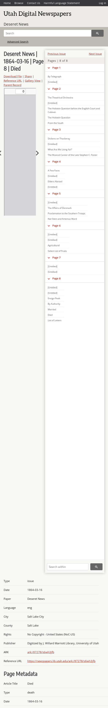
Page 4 (56, 161)
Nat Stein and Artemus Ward (62, 218)
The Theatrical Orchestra (60, 97)
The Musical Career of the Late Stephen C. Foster (72, 154)
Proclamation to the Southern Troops (66, 213)
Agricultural (54, 245)
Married (52, 309)
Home (7, 3)
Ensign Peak (54, 298)
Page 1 (56, 67)
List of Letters (54, 320)
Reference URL (13, 80)
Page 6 (56, 225)
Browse (18, 3)
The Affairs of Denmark (60, 207)
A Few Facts (54, 170)
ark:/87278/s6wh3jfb (40, 652)
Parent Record (12, 85)
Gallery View (32, 80)
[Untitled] (52, 103)
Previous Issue (57, 54)
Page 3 (56, 129)
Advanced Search (17, 41)
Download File (13, 76)
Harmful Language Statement (62, 3)
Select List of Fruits (57, 251)
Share (28, 76)
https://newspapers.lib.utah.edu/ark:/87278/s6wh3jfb (61, 661)
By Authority (54, 303)
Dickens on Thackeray (59, 138)
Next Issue (95, 54)
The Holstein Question (59, 117)
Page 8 (56, 278)
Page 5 (56, 193)
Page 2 (56, 88)
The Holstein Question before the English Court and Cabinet (74, 110)
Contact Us (33, 3)
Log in (102, 3)
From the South (55, 123)
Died (50, 314)
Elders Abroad (55, 181)
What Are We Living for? (60, 149)
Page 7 (56, 257)
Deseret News (16, 24)
